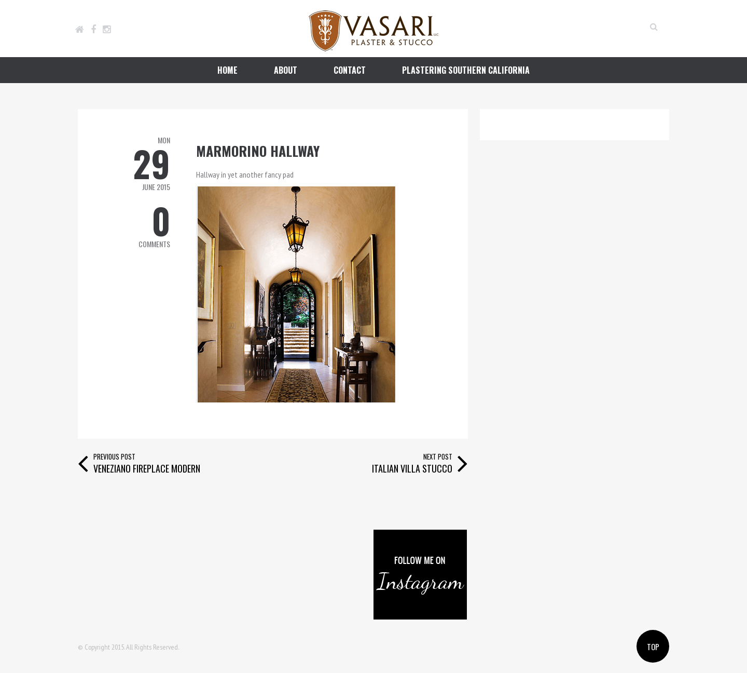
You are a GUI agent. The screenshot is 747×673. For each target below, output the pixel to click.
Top (653, 646)
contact (350, 70)
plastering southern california (466, 70)
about (285, 70)
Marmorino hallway (258, 151)
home (227, 70)
